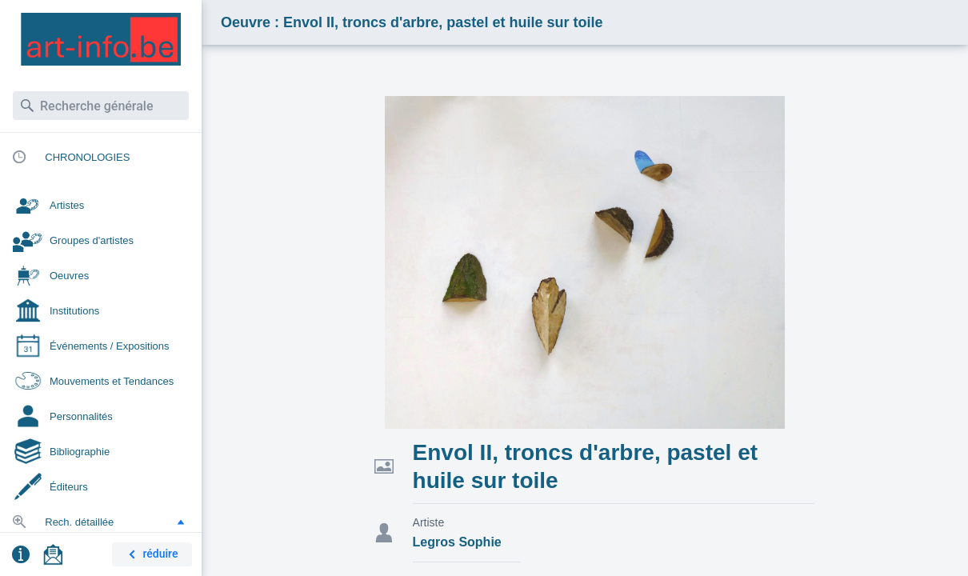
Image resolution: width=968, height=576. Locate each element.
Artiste (429, 522)
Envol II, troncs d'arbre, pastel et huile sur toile (585, 466)
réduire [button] (150, 554)
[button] (180, 522)
